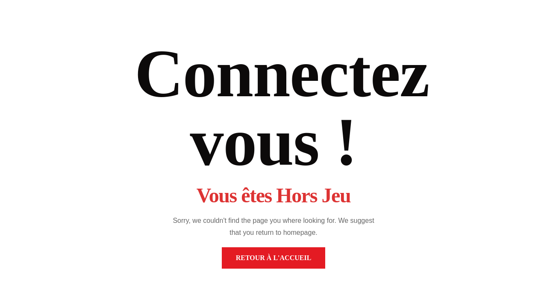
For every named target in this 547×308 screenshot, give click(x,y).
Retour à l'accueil (274, 257)
